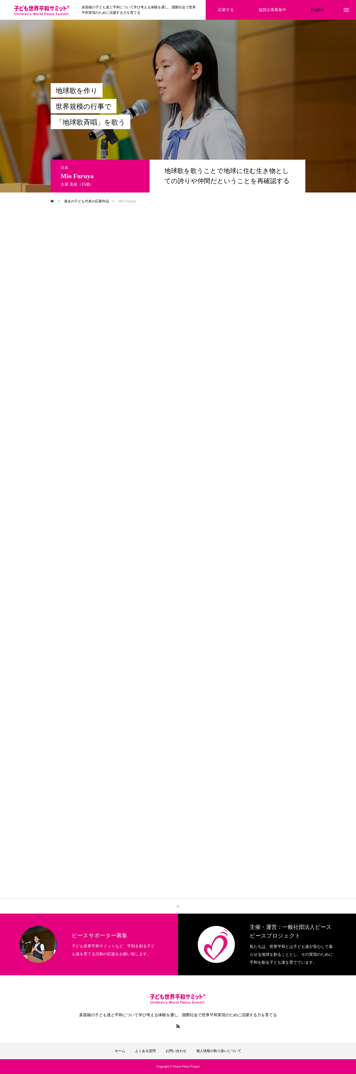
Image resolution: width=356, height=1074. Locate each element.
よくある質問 (145, 1051)
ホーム (120, 1051)
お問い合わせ (176, 1051)
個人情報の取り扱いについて (218, 1051)
